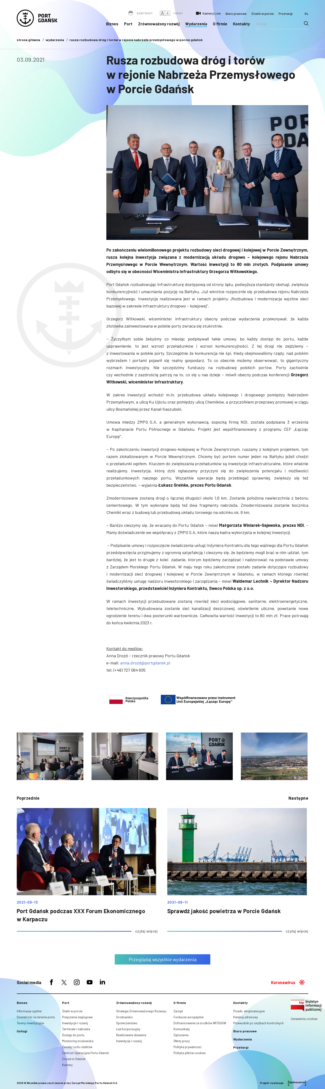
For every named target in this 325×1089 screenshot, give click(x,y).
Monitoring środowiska (77, 1041)
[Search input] (280, 23)
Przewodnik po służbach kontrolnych (258, 1023)
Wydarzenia (196, 23)
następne (298, 798)
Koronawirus (283, 982)
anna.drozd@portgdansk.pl (145, 662)
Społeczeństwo (126, 1023)
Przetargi (285, 13)
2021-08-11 (177, 902)
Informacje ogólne (29, 1011)
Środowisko (124, 1017)
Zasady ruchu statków (77, 1047)
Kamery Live (212, 13)
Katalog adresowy (245, 1017)
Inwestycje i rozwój (75, 1023)
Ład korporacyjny (128, 1029)
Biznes (112, 23)
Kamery (67, 1065)
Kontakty (241, 23)
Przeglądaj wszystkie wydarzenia (162, 959)
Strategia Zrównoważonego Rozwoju (141, 1011)
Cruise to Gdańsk (74, 1059)
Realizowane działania (131, 1035)
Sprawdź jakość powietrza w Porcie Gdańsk (224, 910)
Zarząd (178, 1011)
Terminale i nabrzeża (76, 1029)
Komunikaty (181, 1029)
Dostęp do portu (73, 1035)
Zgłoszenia (181, 1035)
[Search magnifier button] (306, 23)
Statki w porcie (262, 13)
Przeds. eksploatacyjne (249, 1011)
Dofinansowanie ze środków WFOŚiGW (199, 1023)
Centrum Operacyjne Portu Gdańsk (85, 1053)
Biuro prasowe (236, 13)
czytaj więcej (146, 931)
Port (128, 23)
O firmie (220, 23)
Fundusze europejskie (188, 1017)
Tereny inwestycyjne (30, 1023)
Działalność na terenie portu (36, 1017)
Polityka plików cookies (189, 1053)
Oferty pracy (181, 1041)
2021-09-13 (27, 902)
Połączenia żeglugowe (77, 1017)
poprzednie (28, 798)
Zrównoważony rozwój (158, 23)
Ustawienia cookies (304, 1019)
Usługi (22, 1031)
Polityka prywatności (187, 1047)
